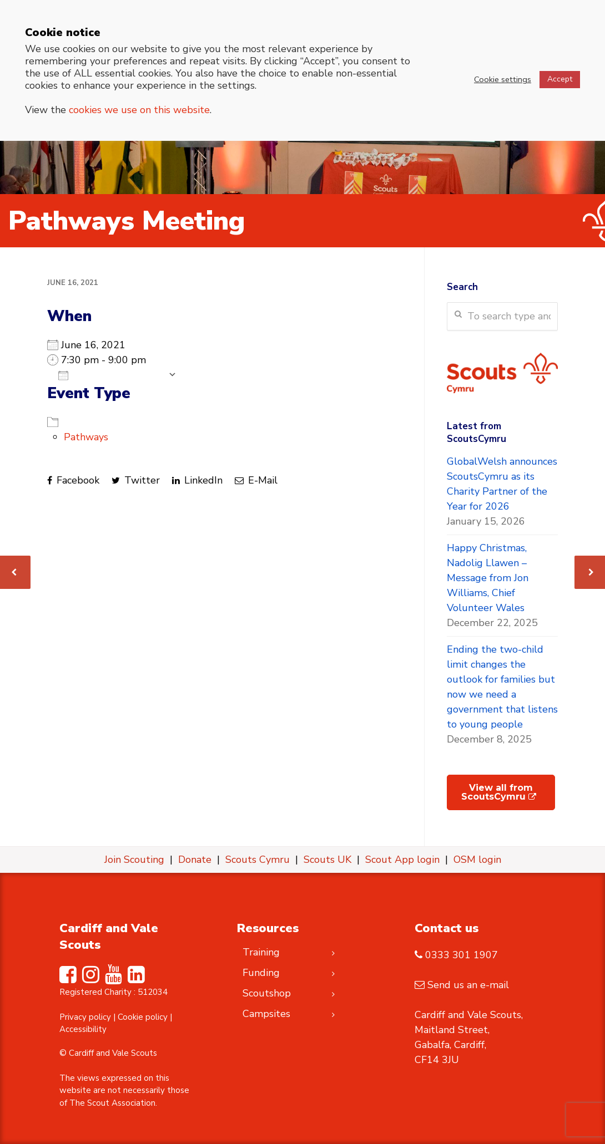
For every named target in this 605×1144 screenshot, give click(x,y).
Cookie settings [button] (502, 79)
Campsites (266, 1013)
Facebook (73, 480)
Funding (261, 972)
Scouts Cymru (257, 859)
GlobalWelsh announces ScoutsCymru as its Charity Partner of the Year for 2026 (502, 484)
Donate (194, 859)
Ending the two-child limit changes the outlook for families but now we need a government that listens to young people (502, 687)
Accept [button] (559, 79)
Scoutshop (267, 993)
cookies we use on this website (139, 109)
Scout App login (402, 859)
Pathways (86, 437)
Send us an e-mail (468, 985)
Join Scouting (134, 859)
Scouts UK (327, 859)
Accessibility (83, 1029)
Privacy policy (85, 1017)
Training (261, 952)
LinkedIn (197, 480)
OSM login (477, 859)
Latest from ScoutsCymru (476, 432)
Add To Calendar (110, 374)
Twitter (136, 480)
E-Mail (256, 480)
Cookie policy (143, 1017)
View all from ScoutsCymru (498, 792)
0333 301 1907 (461, 955)
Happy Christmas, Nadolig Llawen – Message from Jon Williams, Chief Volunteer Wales (487, 577)
